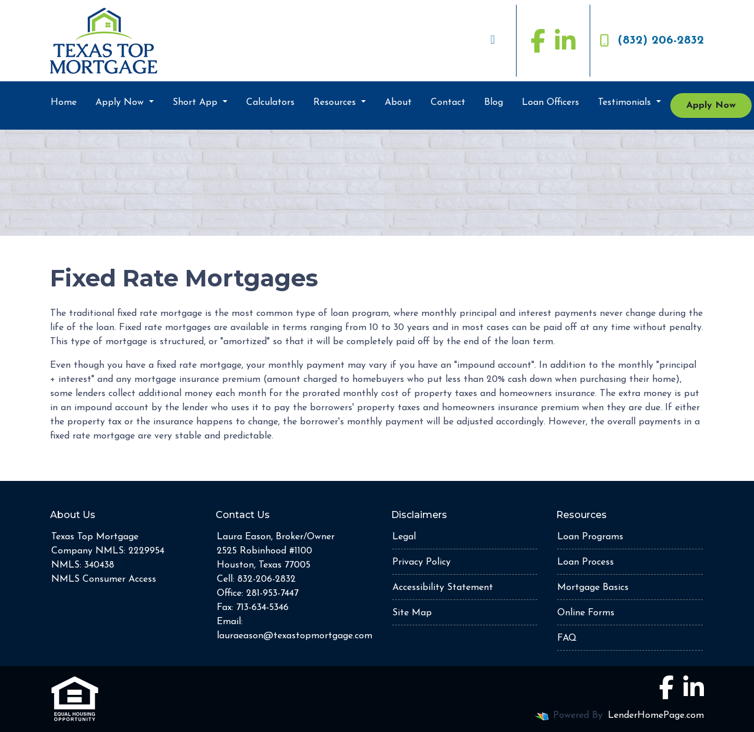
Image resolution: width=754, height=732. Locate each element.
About (398, 102)
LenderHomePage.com (656, 715)
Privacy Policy (421, 562)
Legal (404, 537)
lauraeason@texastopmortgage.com (294, 636)
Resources (336, 102)
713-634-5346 (262, 607)
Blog (493, 102)
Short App (196, 102)
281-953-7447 (272, 593)
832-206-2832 (266, 579)
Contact (448, 102)
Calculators (270, 102)
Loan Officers (550, 102)
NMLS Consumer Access (103, 579)
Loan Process (585, 562)
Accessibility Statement (442, 587)
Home (64, 102)
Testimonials (626, 102)
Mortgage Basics (593, 587)
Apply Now (121, 102)
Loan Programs (590, 537)
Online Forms (585, 613)
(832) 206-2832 (652, 41)
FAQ (567, 638)
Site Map (412, 613)
